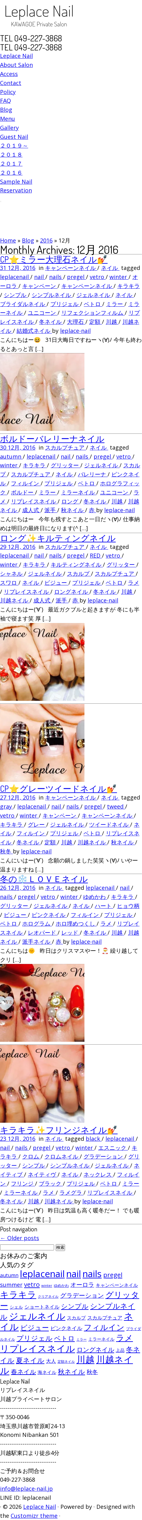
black (94, 1138)
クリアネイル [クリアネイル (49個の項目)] (48, 1296)
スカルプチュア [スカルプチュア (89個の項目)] (104, 1317)
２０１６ (11, 172)
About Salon (16, 64)
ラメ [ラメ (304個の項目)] (124, 1337)
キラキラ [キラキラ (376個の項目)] (18, 1294)
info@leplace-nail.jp (26, 1488)
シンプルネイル (52, 295)
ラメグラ (71, 1192)
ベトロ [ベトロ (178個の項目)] (64, 1338)
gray (6, 806)
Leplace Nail (16, 55)
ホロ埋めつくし (76, 923)
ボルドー (23, 492)
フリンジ (23, 1183)
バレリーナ (93, 474)
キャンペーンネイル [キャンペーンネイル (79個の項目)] (117, 1285)
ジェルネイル (94, 295)
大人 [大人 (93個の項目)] (51, 1360)
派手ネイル (37, 941)
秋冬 (6, 851)
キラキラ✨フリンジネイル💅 (59, 1129)
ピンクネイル (49, 914)
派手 (50, 510)
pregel (76, 277)
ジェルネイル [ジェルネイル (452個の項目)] (37, 1316)
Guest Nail (14, 136)
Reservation (16, 190)
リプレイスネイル (34, 501)
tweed (116, 806)
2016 (46, 240)
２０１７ (11, 163)
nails (56, 277)
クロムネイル (62, 1156)
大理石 (76, 321)
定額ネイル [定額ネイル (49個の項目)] (66, 1361)
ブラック (51, 1183)
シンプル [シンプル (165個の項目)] (75, 1306)
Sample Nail (16, 181)
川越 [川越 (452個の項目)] (85, 1359)
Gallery (9, 127)
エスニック (113, 1147)
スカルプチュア (65, 447)
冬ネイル (51, 321)
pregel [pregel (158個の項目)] (112, 1274)
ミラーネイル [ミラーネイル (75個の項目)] (101, 1339)
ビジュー (56, 582)
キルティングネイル (77, 564)
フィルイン (26, 483)
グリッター (65, 465)
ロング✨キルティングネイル (58, 537)
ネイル (110, 267)
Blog (6, 109)
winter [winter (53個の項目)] (46, 1285)
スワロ (9, 582)
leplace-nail (75, 330)
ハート (104, 905)
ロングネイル (71, 591)
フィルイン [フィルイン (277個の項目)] (104, 1327)
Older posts (19, 1238)
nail (39, 277)
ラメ (133, 582)
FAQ (5, 100)
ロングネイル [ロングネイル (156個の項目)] (95, 1349)
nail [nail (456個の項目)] (73, 1273)
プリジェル (65, 304)
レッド (70, 932)
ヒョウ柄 (128, 905)
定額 (95, 321)
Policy (8, 92)
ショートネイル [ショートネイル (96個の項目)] (41, 1306)
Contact (10, 83)
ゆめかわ (95, 896)
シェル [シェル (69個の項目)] (16, 1307)
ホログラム (37, 923)
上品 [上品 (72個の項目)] (120, 1350)
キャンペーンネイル (71, 267)
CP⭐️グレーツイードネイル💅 (58, 788)
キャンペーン (40, 286)
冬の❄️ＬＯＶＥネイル (44, 878)
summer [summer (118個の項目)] (11, 1284)
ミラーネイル (78, 492)
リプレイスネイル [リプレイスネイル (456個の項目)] (37, 1348)
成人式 (31, 510)
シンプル (16, 295)
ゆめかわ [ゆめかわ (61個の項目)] (61, 1285)
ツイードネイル (109, 824)
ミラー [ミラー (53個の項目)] (81, 1339)
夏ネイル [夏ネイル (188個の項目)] (30, 1360)
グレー (37, 824)
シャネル (12, 573)
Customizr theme (34, 1515)
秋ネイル (73, 510)
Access (9, 74)
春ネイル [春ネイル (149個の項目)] (23, 1371)
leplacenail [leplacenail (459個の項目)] (42, 1273)
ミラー (115, 304)
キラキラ (128, 286)
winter (119, 277)
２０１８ (11, 154)
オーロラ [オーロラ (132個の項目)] (82, 1285)
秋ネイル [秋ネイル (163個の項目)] (71, 1371)
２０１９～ (14, 145)
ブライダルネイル (23, 304)
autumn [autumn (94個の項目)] (9, 1275)
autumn (11, 456)
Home (8, 240)
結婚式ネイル (34, 330)
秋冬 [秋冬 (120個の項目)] (92, 1372)
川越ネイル (15, 600)
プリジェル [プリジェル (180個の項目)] (35, 1338)
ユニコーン (43, 312)
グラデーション (104, 1156)
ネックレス (98, 1174)
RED (96, 555)
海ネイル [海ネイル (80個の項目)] (47, 1372)
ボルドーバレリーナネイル (52, 438)
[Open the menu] (0, 201)
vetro (98, 277)
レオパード (43, 932)
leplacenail (15, 277)
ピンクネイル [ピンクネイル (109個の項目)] (66, 1328)
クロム (31, 1156)
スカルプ (79, 573)
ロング (70, 501)
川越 (112, 321)
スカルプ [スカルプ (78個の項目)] (76, 1318)
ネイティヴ (43, 1174)
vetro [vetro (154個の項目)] (32, 1284)
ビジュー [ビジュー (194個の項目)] (34, 1327)
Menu (7, 118)
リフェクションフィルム (93, 312)
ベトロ (93, 304)
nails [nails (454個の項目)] (92, 1273)
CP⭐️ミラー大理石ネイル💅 (54, 259)
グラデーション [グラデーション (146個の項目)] (82, 1295)
